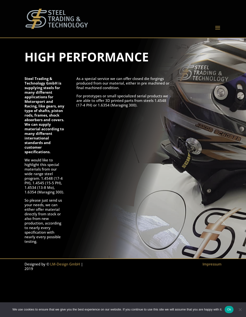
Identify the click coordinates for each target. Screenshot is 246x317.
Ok (229, 309)
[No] (240, 309)
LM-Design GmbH (65, 264)
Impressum (212, 264)
